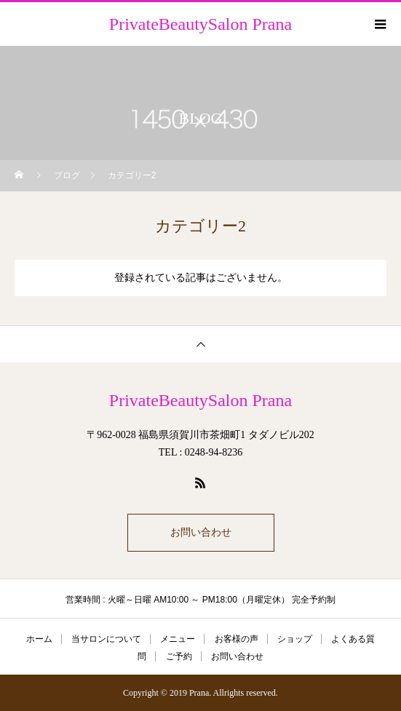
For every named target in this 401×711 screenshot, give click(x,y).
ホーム (39, 639)
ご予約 (179, 656)
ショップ (294, 639)
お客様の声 (236, 639)
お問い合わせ (200, 532)
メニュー (177, 639)
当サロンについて (106, 639)
